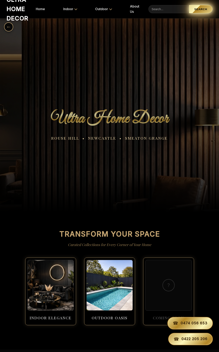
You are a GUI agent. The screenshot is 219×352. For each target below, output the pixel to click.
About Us (134, 9)
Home (40, 9)
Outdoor (101, 9)
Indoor (68, 9)
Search (200, 9)
